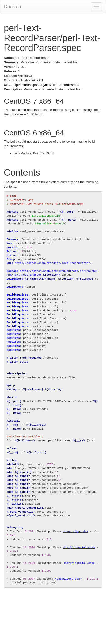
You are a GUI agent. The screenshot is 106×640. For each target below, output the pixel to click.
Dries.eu (12, 6)
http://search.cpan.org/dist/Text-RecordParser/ (46, 85)
